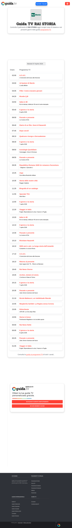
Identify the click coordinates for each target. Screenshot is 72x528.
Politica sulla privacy (27, 522)
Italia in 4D (23, 102)
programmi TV (46, 30)
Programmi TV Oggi (35, 480)
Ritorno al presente (26, 262)
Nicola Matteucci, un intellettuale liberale (35, 298)
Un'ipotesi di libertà (26, 83)
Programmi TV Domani (36, 488)
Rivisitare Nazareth (26, 240)
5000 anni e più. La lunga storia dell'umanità (36, 246)
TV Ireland (14, 513)
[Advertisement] (36, 46)
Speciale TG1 (24, 194)
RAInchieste (24, 309)
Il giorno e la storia (26, 110)
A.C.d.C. (22, 75)
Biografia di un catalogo (28, 188)
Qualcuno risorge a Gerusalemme (32, 136)
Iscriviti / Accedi (41, 4)
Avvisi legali (20, 522)
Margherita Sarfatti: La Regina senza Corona (36, 304)
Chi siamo (33, 501)
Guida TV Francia (15, 515)
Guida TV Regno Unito (16, 511)
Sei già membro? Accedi (37, 406)
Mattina (33, 490)
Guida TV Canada (15, 508)
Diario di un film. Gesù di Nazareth (32, 125)
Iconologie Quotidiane (28, 150)
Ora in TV (33, 483)
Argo (21, 173)
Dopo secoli (24, 131)
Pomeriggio (33, 492)
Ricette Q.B (23, 96)
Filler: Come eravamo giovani (30, 91)
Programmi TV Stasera (36, 485)
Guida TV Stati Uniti (16, 504)
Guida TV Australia (15, 506)
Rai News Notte (25, 325)
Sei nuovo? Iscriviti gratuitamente (37, 401)
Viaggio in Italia (25, 209)
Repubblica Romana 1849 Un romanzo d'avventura (39, 165)
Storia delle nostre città (28, 181)
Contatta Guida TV (35, 504)
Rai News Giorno (25, 269)
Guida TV (13, 501)
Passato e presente (26, 117)
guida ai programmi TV (34, 354)
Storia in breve (25, 317)
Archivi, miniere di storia (28, 275)
